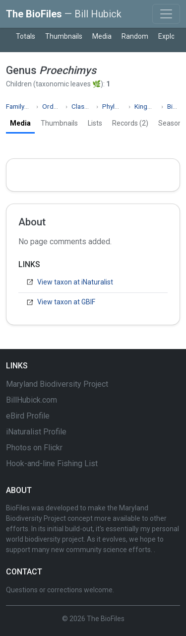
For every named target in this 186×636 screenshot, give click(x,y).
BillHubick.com (31, 400)
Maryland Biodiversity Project (57, 384)
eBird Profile (28, 416)
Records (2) (130, 123)
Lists (95, 123)
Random (135, 36)
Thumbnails (63, 36)
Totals (25, 36)
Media (102, 36)
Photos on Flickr (34, 447)
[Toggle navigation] (166, 14)
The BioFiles (64, 14)
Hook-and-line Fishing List (52, 463)
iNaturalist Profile (36, 431)
